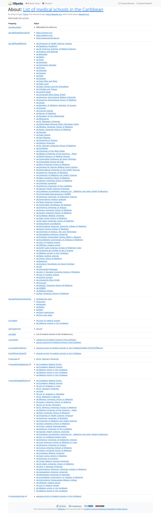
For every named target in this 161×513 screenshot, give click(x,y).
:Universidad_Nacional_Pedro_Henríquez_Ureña (57, 124)
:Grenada (41, 70)
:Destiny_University (45, 143)
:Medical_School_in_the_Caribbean (52, 375)
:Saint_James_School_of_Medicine (51, 218)
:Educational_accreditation (48, 223)
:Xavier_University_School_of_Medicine (53, 129)
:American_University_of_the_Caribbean (54, 186)
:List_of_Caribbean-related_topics (51, 437)
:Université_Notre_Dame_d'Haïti (50, 94)
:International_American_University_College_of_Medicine (61, 226)
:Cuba (40, 59)
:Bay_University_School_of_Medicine (52, 293)
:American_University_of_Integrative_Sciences (56, 197)
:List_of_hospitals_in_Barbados (50, 394)
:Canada (41, 108)
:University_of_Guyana (46, 140)
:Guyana (41, 73)
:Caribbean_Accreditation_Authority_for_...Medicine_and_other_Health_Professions (72, 191)
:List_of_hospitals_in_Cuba (48, 386)
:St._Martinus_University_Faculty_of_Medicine (56, 407)
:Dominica (41, 62)
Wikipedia (61, 509)
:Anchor (40, 301)
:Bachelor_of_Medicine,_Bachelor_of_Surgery (56, 105)
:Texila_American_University (49, 202)
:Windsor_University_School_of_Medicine (54, 127)
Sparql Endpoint (144, 3)
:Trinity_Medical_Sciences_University (52, 461)
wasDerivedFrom (17, 348)
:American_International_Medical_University (56, 97)
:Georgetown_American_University (52, 234)
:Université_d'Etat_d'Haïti (48, 280)
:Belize (40, 57)
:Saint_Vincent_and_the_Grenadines (52, 86)
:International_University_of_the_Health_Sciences (58, 170)
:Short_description (45, 312)
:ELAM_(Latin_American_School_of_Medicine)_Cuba (58, 248)
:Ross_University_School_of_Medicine (53, 164)
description (14, 27)
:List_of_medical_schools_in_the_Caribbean (58, 353)
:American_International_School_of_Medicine (56, 100)
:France (40, 68)
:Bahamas (41, 261)
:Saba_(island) (43, 135)
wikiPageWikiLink (17, 43)
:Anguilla (41, 132)
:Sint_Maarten (43, 137)
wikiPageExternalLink (19, 32)
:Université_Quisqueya (46, 269)
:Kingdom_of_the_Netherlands (50, 116)
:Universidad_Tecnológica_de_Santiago (53, 205)
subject (12, 320)
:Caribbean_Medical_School (49, 364)
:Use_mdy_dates (44, 315)
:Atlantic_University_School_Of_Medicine (54, 285)
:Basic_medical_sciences (47, 256)
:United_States (43, 92)
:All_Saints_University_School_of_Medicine (55, 221)
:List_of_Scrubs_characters (48, 405)
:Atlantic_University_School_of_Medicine (54, 180)
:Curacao (41, 283)
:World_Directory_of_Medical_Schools (53, 156)
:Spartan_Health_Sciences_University (52, 188)
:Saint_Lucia (42, 84)
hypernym (14, 329)
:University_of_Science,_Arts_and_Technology (56, 231)
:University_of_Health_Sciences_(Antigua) (54, 415)
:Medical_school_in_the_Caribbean (51, 370)
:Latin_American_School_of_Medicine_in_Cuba (56, 442)
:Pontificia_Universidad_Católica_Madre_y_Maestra (58, 237)
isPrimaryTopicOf (17, 353)
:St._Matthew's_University (48, 121)
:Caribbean (42, 148)
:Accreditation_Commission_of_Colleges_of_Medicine (59, 240)
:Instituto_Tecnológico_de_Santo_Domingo (55, 264)
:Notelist (41, 304)
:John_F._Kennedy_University (49, 466)
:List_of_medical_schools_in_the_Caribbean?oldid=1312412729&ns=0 (69, 348)
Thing (25, 14)
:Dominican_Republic (46, 65)
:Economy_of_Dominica (47, 458)
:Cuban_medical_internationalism (51, 426)
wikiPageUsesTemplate (19, 299)
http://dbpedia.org (54, 14)
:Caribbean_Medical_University (50, 215)
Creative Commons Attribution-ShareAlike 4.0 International (105, 509)
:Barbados (41, 54)
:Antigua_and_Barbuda (47, 51)
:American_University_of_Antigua (51, 207)
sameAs (13, 340)
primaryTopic (17, 496)
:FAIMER (41, 288)
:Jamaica (41, 78)
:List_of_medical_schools (47, 274)
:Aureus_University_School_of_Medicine (54, 210)
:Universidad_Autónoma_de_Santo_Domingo (56, 159)
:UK (39, 266)
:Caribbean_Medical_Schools (49, 367)
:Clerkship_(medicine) (46, 183)
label (12, 334)
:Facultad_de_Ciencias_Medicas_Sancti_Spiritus (57, 167)
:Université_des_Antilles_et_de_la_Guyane (54, 250)
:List (39, 329)
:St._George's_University (47, 359)
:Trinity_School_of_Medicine (49, 258)
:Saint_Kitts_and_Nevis (46, 81)
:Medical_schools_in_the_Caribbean (52, 253)
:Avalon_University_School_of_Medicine (53, 213)
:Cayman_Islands (44, 111)
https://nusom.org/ (44, 32)
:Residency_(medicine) (46, 46)
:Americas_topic (44, 299)
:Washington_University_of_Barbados (53, 474)
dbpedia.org (84, 14)
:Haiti (39, 76)
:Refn (39, 310)
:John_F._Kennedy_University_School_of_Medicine (58, 272)
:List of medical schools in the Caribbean (56, 340)
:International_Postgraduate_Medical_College (56, 480)
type (13, 359)
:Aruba (40, 102)
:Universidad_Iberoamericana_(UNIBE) (53, 194)
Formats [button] (46, 3)
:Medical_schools (44, 291)
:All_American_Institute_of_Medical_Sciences (56, 49)
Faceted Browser (126, 3)
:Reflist (40, 307)
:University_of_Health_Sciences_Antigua (54, 43)
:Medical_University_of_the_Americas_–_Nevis (56, 154)
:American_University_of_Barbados (52, 172)
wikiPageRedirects (19, 364)
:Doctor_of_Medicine (46, 113)
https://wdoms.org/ (44, 35)
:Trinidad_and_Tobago (46, 89)
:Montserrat (42, 119)
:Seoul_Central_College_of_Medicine (52, 229)
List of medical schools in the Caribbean (63, 9)
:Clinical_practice (44, 277)
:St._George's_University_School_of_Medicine (56, 145)
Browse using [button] (32, 3)
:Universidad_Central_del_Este (50, 162)
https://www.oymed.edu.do (47, 38)
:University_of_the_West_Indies (50, 151)
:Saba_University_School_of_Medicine (53, 178)
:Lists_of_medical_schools (48, 242)
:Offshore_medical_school (48, 245)
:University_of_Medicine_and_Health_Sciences (56, 175)
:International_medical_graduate (51, 199)
